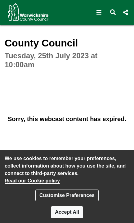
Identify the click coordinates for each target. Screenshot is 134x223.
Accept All (67, 212)
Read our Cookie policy (32, 180)
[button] (99, 12)
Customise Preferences (67, 195)
